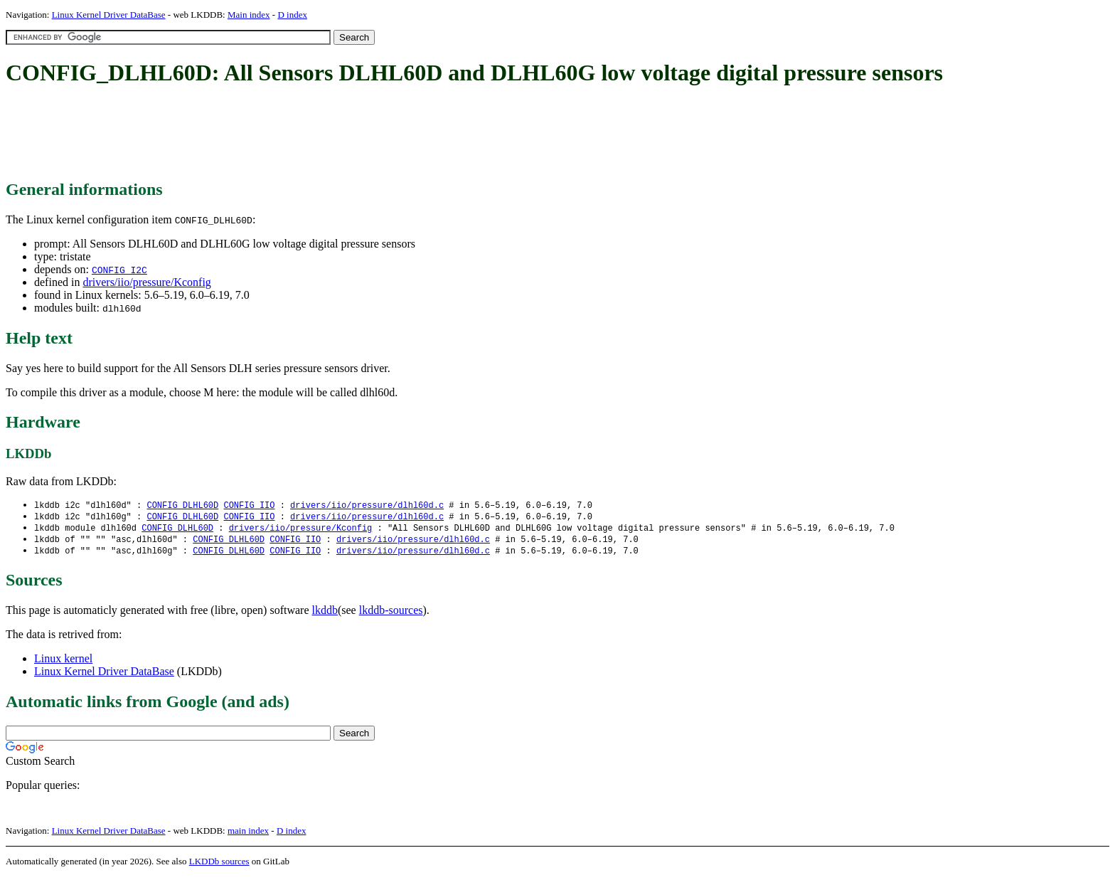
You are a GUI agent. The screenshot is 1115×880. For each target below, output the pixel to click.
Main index (249, 14)
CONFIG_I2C (119, 269)
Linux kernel (63, 662)
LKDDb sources (219, 864)
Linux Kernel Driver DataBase (109, 14)
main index (248, 834)
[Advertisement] (264, 134)
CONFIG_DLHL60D (182, 505)
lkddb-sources (391, 614)
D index (292, 14)
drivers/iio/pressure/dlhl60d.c (367, 505)
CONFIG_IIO (248, 505)
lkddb (325, 614)
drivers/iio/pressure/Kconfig (146, 282)
